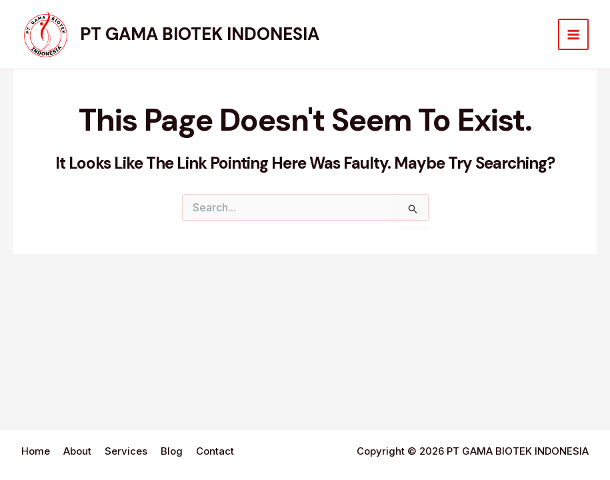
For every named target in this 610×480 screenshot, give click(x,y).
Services (126, 451)
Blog (172, 451)
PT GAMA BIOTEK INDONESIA (199, 34)
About (77, 451)
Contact (215, 451)
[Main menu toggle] (573, 34)
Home (35, 451)
